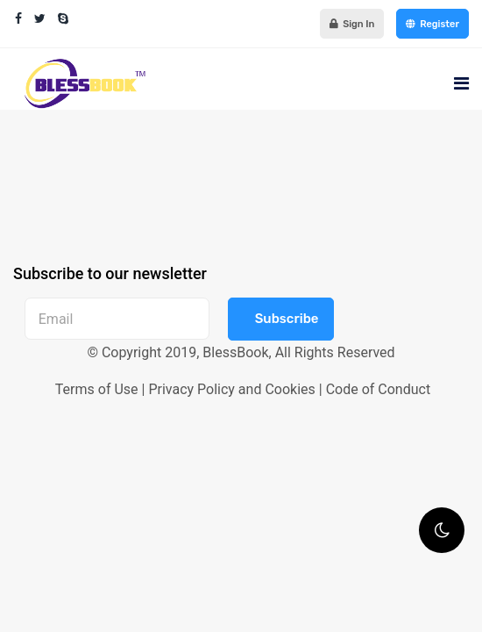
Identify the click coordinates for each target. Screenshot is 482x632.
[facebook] (18, 18)
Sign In (352, 23)
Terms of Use (96, 389)
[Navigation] (461, 83)
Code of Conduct (378, 389)
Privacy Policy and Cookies (231, 389)
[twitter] (40, 18)
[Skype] (63, 18)
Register (432, 23)
